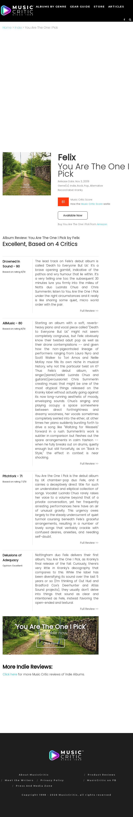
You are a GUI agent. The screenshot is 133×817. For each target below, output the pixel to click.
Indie (18, 27)
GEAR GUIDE (80, 6)
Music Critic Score (92, 204)
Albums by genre (51, 6)
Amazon (102, 224)
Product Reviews (102, 774)
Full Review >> (89, 311)
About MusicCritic (34, 774)
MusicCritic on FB (101, 780)
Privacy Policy (52, 780)
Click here (10, 674)
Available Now (72, 215)
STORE (99, 6)
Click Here (50, 643)
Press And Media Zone (34, 786)
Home (7, 27)
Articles (116, 6)
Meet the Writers (19, 780)
